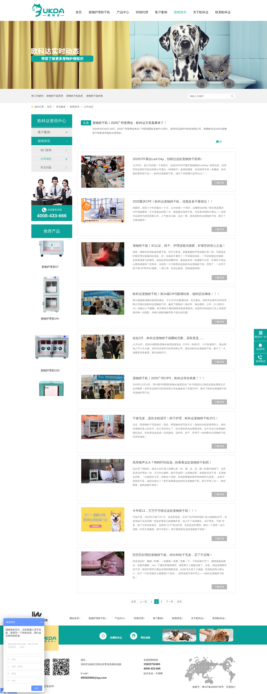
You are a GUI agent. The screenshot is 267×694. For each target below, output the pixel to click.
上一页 (143, 601)
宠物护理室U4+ (50, 319)
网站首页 (74, 618)
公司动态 (88, 106)
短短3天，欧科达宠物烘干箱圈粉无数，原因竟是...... (168, 338)
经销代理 (142, 12)
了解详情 (219, 182)
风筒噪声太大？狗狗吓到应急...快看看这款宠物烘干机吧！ (172, 462)
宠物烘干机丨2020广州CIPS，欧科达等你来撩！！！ (169, 378)
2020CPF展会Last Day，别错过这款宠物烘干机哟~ (167, 159)
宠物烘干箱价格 (94, 95)
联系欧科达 (223, 12)
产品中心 (123, 12)
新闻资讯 (180, 12)
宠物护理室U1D (50, 371)
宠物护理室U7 (50, 267)
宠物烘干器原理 (54, 95)
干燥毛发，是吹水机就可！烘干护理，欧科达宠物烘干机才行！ (175, 418)
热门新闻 (46, 150)
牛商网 (159, 673)
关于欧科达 (200, 12)
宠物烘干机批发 (74, 95)
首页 (79, 12)
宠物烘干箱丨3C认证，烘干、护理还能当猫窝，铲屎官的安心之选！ (179, 245)
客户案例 (161, 12)
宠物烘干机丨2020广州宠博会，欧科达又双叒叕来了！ (129, 123)
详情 (219, 141)
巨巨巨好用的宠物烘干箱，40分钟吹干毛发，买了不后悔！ (173, 555)
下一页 (169, 601)
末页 (179, 601)
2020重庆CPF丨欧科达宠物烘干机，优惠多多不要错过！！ (173, 201)
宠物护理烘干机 (99, 12)
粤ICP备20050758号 (213, 687)
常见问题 (46, 167)
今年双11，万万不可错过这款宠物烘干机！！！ (165, 510)
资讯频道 (61, 106)
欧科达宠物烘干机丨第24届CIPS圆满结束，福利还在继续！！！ (176, 294)
